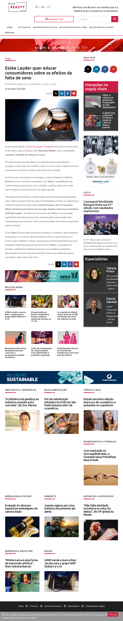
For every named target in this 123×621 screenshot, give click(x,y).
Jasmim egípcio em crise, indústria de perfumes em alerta (59, 508)
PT (48, 7)
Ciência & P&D (92, 389)
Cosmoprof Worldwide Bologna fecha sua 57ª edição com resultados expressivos (98, 206)
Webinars (9, 33)
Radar (8, 58)
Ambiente (50, 496)
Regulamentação (55, 389)
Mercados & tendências (20, 389)
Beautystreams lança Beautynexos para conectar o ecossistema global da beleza (15, 352)
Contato (34, 606)
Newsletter (54, 19)
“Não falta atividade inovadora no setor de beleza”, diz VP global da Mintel (99, 510)
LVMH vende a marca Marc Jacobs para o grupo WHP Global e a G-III (15, 315)
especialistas (96, 259)
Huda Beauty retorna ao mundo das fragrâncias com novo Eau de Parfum (68, 351)
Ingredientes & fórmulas (100, 441)
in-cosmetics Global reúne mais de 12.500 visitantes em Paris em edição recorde (67, 315)
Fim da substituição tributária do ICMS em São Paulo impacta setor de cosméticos (60, 403)
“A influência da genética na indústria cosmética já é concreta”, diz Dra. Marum (22, 402)
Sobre (21, 606)
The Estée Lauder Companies (40, 146)
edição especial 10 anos (101, 27)
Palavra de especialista (45, 27)
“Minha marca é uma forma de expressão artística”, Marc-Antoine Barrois (21, 563)
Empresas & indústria (19, 551)
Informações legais (95, 606)
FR (36, 7)
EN (42, 7)
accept (113, 614)
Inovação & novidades (98, 496)
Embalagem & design (18, 496)
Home (10, 27)
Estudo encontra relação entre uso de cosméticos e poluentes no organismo (100, 402)
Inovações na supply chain (73, 27)
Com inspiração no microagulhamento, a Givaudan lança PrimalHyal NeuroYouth (100, 455)
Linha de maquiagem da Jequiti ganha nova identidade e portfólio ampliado (41, 351)
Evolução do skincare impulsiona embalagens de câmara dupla (21, 508)
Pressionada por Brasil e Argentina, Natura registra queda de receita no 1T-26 (41, 316)
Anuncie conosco (53, 606)
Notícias (23, 27)
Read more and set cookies (23, 617)
